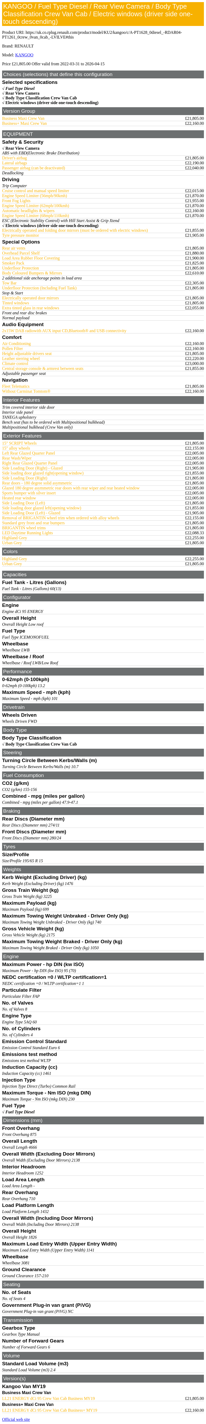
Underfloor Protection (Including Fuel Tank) (39, 288)
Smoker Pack (13, 263)
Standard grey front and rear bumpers (33, 523)
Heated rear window (19, 498)
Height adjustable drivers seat (27, 353)
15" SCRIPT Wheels (19, 443)
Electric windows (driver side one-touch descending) (52, 102)
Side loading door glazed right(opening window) (43, 473)
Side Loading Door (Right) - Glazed (32, 468)
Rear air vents (13, 248)
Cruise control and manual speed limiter (35, 190)
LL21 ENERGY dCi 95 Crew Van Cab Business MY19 (48, 1398)
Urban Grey (12, 543)
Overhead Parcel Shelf (21, 253)
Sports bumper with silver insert (29, 493)
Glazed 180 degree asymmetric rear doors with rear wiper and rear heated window (71, 488)
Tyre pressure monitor (20, 235)
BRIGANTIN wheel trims (24, 528)
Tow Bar (9, 283)
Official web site (16, 1419)
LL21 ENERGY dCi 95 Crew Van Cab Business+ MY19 (49, 1410)
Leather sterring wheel (21, 358)
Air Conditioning (16, 343)
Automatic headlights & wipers (28, 210)
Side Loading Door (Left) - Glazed (31, 513)
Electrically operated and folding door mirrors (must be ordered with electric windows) (75, 230)
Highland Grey (14, 538)
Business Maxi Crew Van (23, 118)
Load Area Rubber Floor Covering (31, 258)
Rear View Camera (22, 93)
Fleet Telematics (16, 386)
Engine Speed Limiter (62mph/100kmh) (35, 205)
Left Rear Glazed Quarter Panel (28, 453)
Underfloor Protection (20, 268)
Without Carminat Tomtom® (26, 391)
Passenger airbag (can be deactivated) (33, 168)
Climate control (15, 363)
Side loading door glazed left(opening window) (41, 508)
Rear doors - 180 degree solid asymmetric (37, 483)
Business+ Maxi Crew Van (24, 123)
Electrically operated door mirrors (30, 298)
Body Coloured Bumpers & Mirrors (32, 273)
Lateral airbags (14, 163)
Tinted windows (15, 303)
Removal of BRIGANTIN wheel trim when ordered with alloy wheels (60, 518)
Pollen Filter (12, 348)
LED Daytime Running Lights (27, 533)
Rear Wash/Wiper (17, 458)
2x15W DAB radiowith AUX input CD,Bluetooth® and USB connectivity (64, 330)
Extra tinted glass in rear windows (30, 308)
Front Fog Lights (16, 200)
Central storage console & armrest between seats (42, 368)
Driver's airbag (14, 158)
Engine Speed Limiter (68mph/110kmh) (35, 215)
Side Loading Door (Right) (24, 478)
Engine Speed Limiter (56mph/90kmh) (34, 195)
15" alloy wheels (16, 448)
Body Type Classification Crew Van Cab (41, 98)
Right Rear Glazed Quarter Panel (29, 463)
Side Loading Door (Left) (23, 503)
